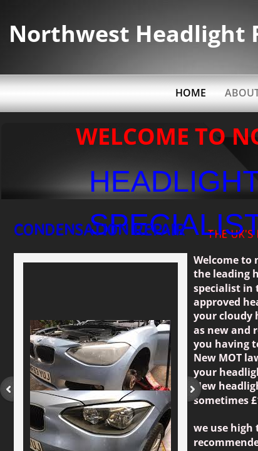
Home (190, 93)
